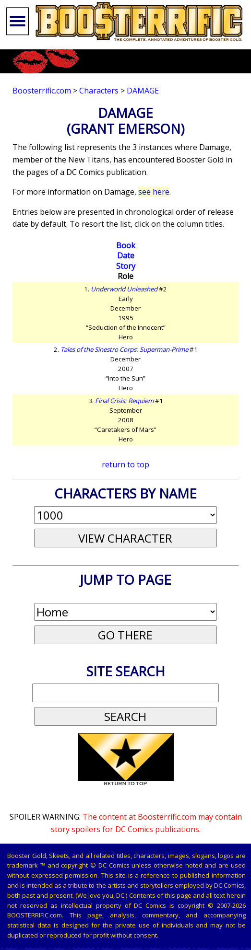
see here (153, 191)
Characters (99, 90)
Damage (143, 90)
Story (125, 266)
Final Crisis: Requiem (124, 400)
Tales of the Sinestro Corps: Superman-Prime (124, 349)
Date (125, 255)
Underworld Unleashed (124, 289)
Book (125, 245)
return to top (125, 464)
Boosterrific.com (41, 90)
